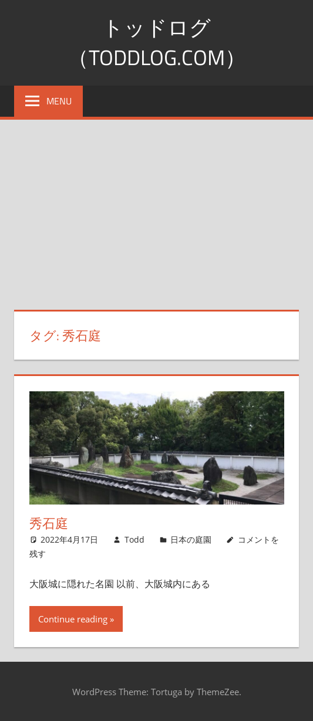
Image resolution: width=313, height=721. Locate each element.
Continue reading (72, 619)
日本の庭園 (190, 539)
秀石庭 (48, 523)
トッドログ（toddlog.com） (157, 42)
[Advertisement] (156, 208)
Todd (134, 539)
